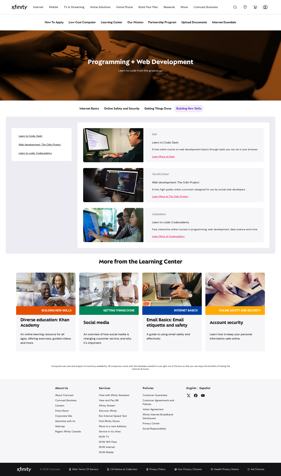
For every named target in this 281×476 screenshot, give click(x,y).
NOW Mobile (106, 452)
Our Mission (135, 22)
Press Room (62, 410)
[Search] (235, 7)
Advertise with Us (65, 421)
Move (184, 7)
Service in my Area (110, 431)
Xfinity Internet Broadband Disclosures (158, 416)
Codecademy (159, 214)
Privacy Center (151, 423)
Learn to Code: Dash (30, 136)
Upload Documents (194, 22)
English (191, 388)
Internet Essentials (224, 22)
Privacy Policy (155, 469)
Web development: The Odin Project (40, 144)
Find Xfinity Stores (109, 421)
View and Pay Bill (108, 400)
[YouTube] (203, 395)
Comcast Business (206, 7)
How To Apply (54, 22)
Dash (154, 134)
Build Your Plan (148, 7)
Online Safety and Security (121, 108)
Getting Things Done (157, 108)
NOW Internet (107, 447)
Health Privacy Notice (224, 469)
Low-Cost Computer (82, 22)
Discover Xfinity (108, 410)
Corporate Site (63, 416)
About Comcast (64, 395)
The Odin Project (160, 173)
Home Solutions (100, 7)
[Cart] (255, 7)
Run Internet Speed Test (113, 416)
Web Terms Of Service (83, 469)
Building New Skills (188, 108)
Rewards (169, 7)
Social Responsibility (154, 428)
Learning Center (111, 22)
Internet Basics (89, 108)
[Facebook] (196, 395)
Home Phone (124, 7)
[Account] (265, 7)
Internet (38, 7)
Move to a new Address (112, 426)
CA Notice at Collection (122, 469)
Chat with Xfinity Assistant (114, 395)
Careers (59, 405)
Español (204, 388)
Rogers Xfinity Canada (68, 431)
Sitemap (60, 426)
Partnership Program (162, 22)
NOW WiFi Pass (108, 441)
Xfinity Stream (107, 405)
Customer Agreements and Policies (158, 402)
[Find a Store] (245, 7)
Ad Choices (255, 469)
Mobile (53, 7)
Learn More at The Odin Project (170, 196)
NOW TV (104, 436)
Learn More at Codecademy (168, 236)
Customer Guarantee (155, 395)
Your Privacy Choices (188, 469)
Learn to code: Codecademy (35, 153)
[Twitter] (188, 395)
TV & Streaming (74, 7)
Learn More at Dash (163, 156)
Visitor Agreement (153, 409)
